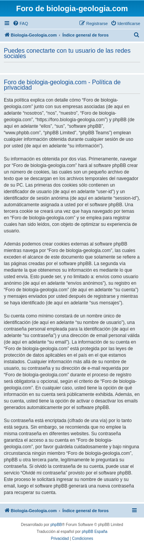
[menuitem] (20, 23)
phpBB (56, 525)
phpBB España (95, 531)
